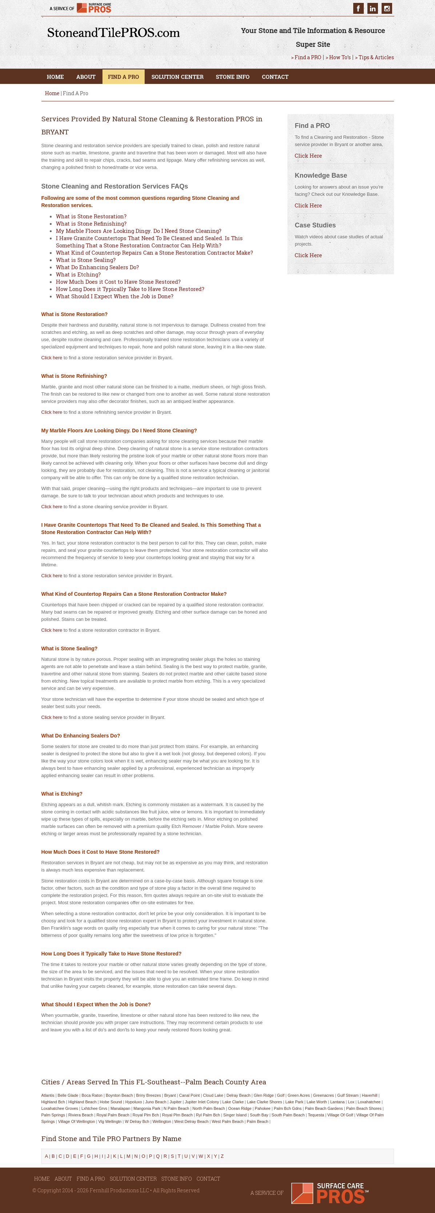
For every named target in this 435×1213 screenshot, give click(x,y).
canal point (189, 1095)
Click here (52, 357)
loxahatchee (369, 1102)
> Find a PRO (306, 57)
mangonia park (146, 1108)
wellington (162, 1121)
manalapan (120, 1108)
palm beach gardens (324, 1108)
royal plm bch (146, 1115)
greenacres (323, 1095)
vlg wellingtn (109, 1121)
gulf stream (348, 1095)
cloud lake (213, 1095)
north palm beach (209, 1108)
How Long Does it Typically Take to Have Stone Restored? (130, 288)
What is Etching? (78, 274)
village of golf (340, 1115)
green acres (298, 1095)
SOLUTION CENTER (178, 76)
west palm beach (227, 1121)
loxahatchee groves (59, 1108)
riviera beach (80, 1115)
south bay (259, 1115)
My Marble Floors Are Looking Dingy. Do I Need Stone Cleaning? (138, 230)
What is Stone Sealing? (86, 259)
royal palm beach (112, 1115)
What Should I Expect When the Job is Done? (114, 296)
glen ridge (264, 1095)
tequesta (316, 1115)
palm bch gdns (287, 1108)
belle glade (68, 1095)
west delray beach (191, 1121)
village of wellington (76, 1121)
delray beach (238, 1095)
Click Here (308, 155)
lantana (337, 1102)
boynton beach (119, 1095)
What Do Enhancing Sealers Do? (97, 267)
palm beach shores (363, 1108)
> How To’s (338, 57)
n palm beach (176, 1108)
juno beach (155, 1102)
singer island (234, 1115)
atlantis (48, 1095)
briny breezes (148, 1095)
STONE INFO (233, 76)
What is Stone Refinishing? (91, 223)
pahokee (262, 1108)
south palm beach (288, 1115)
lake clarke (233, 1102)
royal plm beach (177, 1115)
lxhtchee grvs (94, 1108)
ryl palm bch (208, 1115)
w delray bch (137, 1121)
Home (52, 93)
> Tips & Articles (374, 57)
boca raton (91, 1095)
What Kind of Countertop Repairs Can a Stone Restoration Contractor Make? (154, 252)
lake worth (317, 1102)
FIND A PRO (123, 76)
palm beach (257, 1121)
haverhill (370, 1095)
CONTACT (275, 76)
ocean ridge (239, 1108)
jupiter (176, 1102)
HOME (55, 76)
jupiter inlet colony (202, 1102)
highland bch (53, 1102)
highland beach (82, 1102)
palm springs (53, 1115)
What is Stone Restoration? (91, 216)
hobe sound (111, 1102)
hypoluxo (133, 1102)
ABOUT (86, 76)
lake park (294, 1102)
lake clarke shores (264, 1102)
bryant (170, 1095)
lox (351, 1102)
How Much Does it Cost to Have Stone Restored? (118, 281)
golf (280, 1095)
